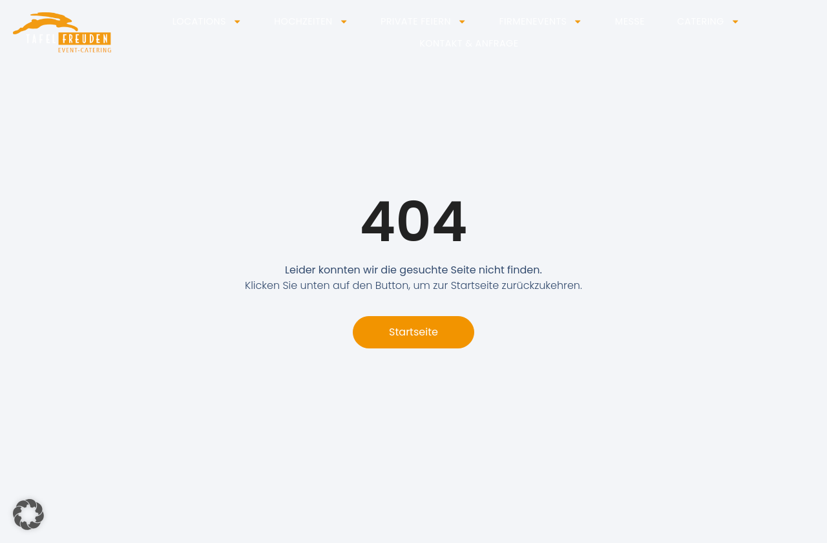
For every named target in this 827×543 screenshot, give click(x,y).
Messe (630, 21)
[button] (28, 514)
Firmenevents (540, 21)
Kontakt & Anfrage (468, 43)
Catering (708, 21)
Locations (207, 21)
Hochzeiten (311, 21)
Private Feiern (423, 21)
